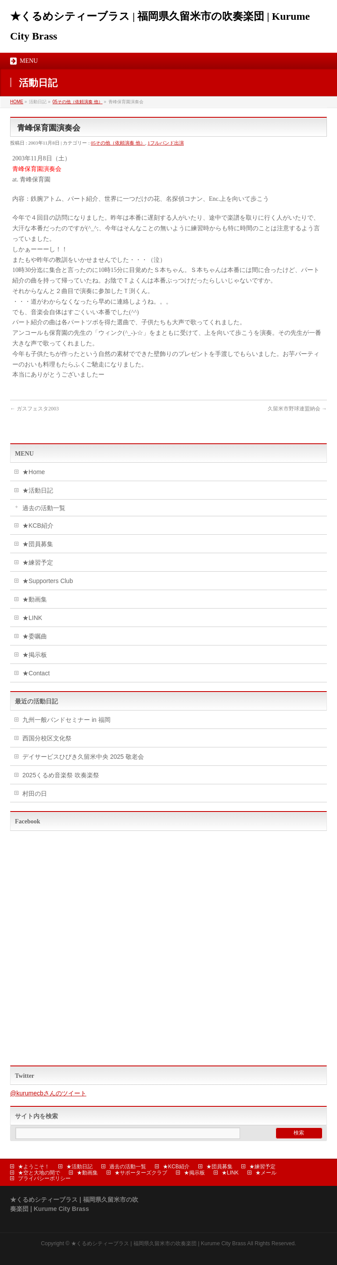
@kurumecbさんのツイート (48, 1093)
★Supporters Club (47, 580)
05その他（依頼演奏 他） (78, 101)
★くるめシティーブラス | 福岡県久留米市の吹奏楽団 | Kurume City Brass (158, 1243)
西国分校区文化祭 (47, 738)
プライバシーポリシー (44, 1178)
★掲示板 (34, 654)
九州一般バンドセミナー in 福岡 (66, 719)
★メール (265, 1173)
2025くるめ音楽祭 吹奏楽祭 (60, 775)
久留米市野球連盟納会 (297, 409)
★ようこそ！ (34, 1167)
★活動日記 (37, 490)
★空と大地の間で (39, 1173)
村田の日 (34, 793)
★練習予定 (37, 562)
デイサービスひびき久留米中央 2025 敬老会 (83, 756)
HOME (16, 101)
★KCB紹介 (38, 525)
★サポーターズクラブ (141, 1173)
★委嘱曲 (34, 636)
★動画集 (34, 599)
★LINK (32, 617)
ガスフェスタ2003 (34, 409)
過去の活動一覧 (43, 507)
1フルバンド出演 (165, 142)
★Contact (36, 673)
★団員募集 (37, 543)
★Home (33, 471)
